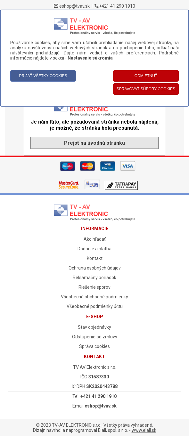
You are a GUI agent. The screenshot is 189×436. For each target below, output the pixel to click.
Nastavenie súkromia (90, 58)
